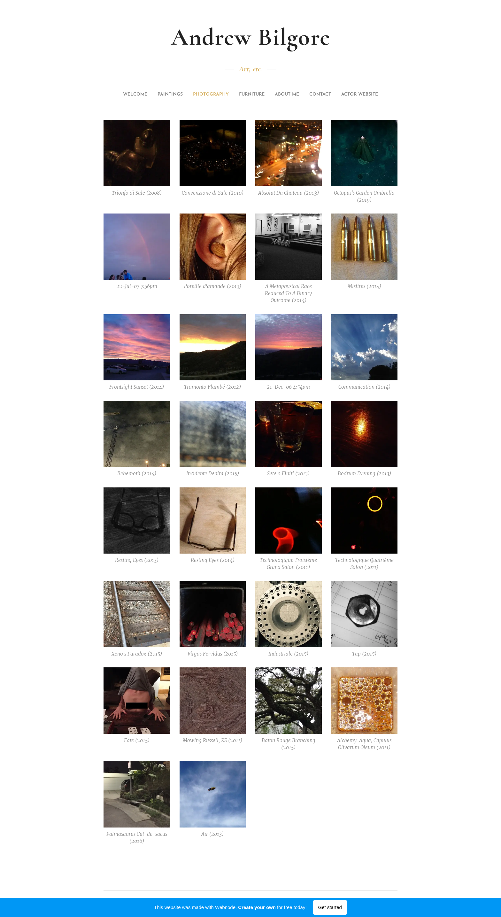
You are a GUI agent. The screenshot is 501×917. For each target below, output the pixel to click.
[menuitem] (130, 95)
